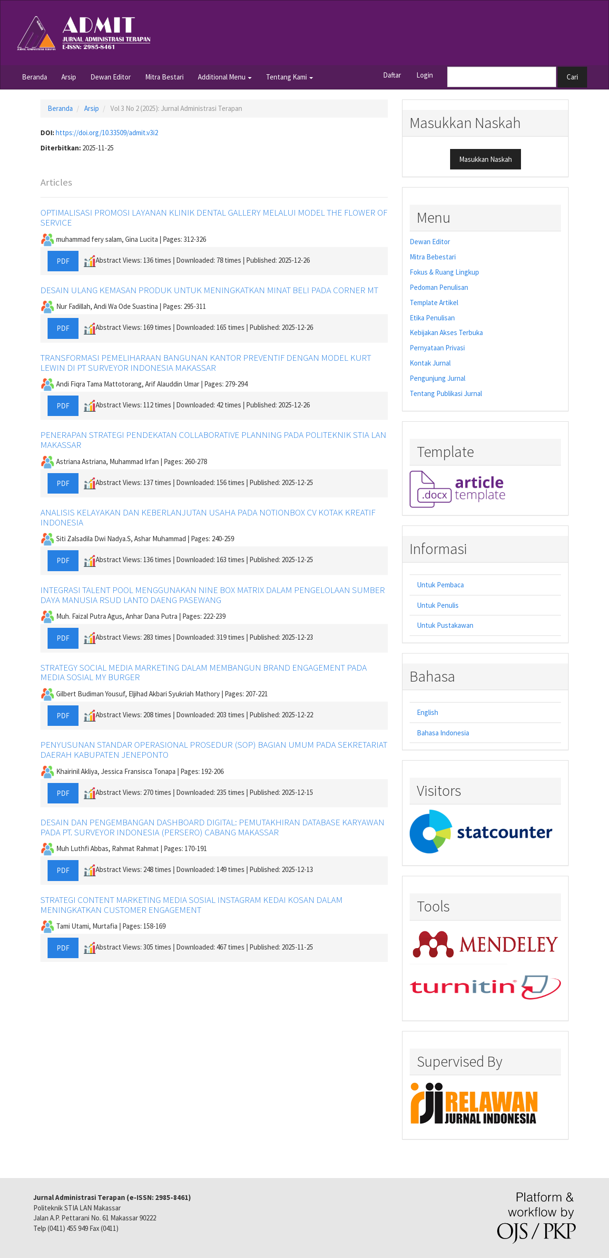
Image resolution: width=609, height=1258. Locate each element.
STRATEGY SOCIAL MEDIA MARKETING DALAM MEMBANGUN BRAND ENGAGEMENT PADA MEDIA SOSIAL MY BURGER (203, 672)
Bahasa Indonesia (443, 732)
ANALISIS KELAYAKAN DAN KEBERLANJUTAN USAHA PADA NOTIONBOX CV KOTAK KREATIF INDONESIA (207, 517)
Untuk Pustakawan (445, 625)
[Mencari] (501, 77)
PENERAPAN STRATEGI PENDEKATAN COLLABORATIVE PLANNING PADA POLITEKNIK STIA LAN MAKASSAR (213, 439)
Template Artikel (434, 302)
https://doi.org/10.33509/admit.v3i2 (107, 132)
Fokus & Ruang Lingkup (444, 272)
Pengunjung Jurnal (437, 378)
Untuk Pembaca (440, 584)
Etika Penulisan (432, 317)
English (427, 712)
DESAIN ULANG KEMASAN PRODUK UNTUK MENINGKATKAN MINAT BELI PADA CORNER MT (209, 290)
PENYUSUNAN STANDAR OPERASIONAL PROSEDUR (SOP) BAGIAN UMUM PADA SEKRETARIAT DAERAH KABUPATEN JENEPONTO (213, 749)
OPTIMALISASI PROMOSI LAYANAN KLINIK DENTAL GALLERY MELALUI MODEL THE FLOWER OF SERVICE (213, 217)
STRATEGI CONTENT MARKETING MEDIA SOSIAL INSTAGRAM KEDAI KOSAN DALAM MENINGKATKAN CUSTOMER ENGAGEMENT (191, 904)
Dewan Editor (110, 76)
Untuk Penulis (438, 605)
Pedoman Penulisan (439, 287)
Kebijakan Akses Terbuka (446, 332)
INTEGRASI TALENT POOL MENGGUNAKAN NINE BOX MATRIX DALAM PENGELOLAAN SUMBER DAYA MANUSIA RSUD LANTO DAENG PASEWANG (212, 594)
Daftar (392, 74)
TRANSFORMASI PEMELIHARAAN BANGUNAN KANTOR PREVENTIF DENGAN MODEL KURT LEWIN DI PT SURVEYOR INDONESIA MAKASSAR (205, 362)
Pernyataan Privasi (437, 347)
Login (424, 74)
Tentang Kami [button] (289, 76)
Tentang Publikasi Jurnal (446, 393)
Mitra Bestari (164, 76)
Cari (572, 76)
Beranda (34, 76)
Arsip (68, 76)
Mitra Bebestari (433, 256)
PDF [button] (63, 261)
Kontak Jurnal (430, 362)
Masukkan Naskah (485, 159)
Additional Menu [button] (225, 76)
